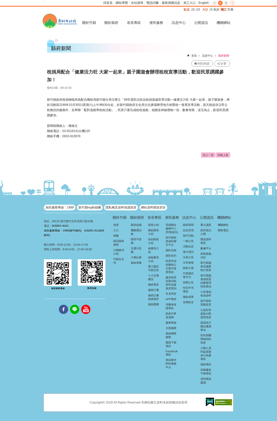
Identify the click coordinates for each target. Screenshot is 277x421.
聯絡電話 (223, 230)
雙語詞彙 (152, 2)
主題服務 (171, 328)
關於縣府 (111, 23)
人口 (116, 230)
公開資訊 (201, 23)
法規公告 (188, 257)
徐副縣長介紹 (153, 241)
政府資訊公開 (205, 232)
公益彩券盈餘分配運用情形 (205, 313)
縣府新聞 (223, 55)
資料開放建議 (205, 380)
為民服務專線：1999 (59, 207)
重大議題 (205, 224)
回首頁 (108, 2)
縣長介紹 (153, 224)
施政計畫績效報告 (153, 297)
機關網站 (223, 23)
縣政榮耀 (153, 304)
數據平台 (205, 248)
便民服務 (156, 23)
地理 (116, 224)
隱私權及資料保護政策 (121, 207)
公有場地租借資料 (205, 293)
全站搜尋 (137, 2)
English (204, 2)
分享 (232, 3)
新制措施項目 (205, 255)
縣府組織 (136, 224)
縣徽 (116, 235)
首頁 (194, 55)
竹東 (230, 9)
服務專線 (171, 322)
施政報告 (153, 284)
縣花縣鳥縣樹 (118, 242)
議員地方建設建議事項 (205, 326)
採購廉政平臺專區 (205, 371)
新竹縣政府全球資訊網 (59, 21)
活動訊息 (188, 246)
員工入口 (189, 2)
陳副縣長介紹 (153, 232)
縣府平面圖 (136, 241)
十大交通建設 (153, 277)
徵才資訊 (188, 251)
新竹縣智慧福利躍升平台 (171, 241)
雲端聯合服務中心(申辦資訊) (172, 228)
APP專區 (171, 299)
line (74, 305)
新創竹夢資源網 (171, 315)
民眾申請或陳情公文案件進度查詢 (171, 266)
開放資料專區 (205, 241)
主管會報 (188, 262)
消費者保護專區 (171, 306)
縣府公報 (188, 268)
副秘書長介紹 (153, 259)
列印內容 (203, 63)
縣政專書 (136, 262)
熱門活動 (188, 235)
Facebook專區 (172, 353)
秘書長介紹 (153, 250)
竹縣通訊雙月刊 (188, 275)
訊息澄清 (188, 230)
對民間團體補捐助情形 (205, 339)
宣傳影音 (188, 302)
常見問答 (171, 293)
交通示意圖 (136, 250)
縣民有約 (171, 255)
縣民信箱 (171, 250)
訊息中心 (179, 23)
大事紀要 (136, 257)
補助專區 (205, 364)
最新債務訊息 (171, 2)
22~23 (195, 9)
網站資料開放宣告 (153, 207)
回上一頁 (208, 155)
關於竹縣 (89, 23)
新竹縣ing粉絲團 (89, 207)
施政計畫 (153, 289)
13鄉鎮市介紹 (118, 252)
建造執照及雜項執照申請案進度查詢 (171, 283)
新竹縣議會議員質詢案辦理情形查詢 (205, 281)
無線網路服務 (171, 335)
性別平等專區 (188, 289)
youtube (85, 305)
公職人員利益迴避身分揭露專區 (205, 354)
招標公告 (188, 282)
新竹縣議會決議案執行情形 (205, 266)
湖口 (223, 9)
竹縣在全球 (118, 261)
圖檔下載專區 (171, 344)
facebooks (63, 305)
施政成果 (188, 296)
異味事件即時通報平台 (171, 363)
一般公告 (188, 241)
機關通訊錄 (136, 232)
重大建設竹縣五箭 (153, 268)
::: (43, 1)
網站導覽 (122, 2)
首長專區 (134, 23)
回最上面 (223, 155)
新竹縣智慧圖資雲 (205, 302)
